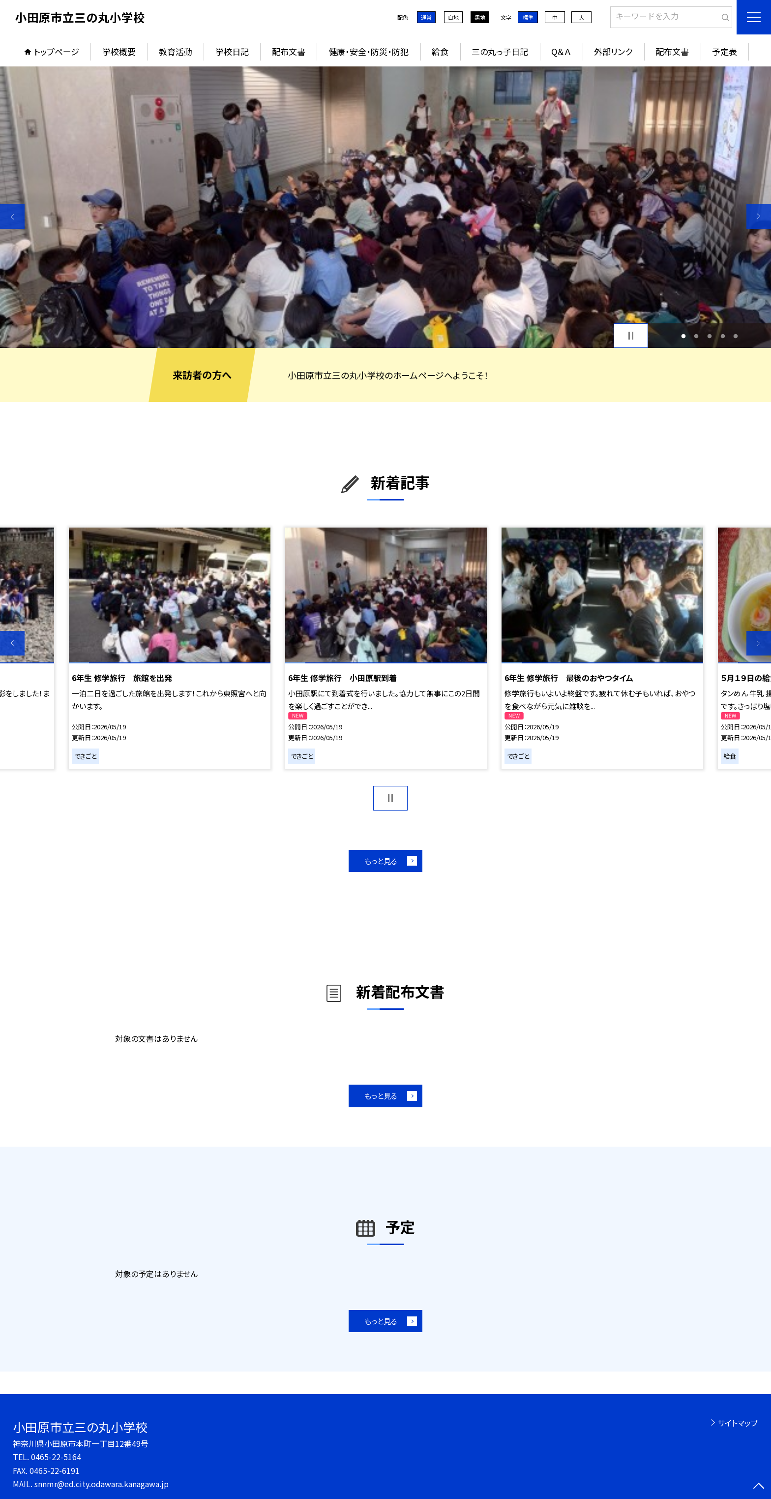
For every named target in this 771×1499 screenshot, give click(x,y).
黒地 (479, 17)
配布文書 (288, 51)
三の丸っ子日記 (500, 51)
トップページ (56, 51)
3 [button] (710, 336)
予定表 (724, 51)
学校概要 (119, 51)
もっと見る (380, 861)
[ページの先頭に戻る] (758, 1486)
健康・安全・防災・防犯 (368, 51)
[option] (385, 207)
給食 (440, 51)
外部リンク (613, 51)
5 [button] (736, 336)
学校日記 (232, 51)
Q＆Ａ (561, 51)
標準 (528, 17)
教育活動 (175, 51)
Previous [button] (12, 216)
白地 (453, 17)
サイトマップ (737, 1423)
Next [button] (758, 216)
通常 (426, 17)
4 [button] (722, 336)
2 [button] (696, 336)
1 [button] (683, 336)
